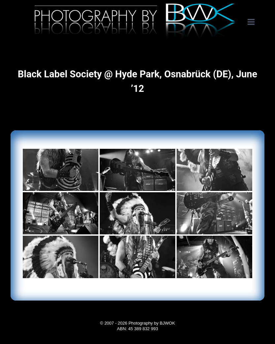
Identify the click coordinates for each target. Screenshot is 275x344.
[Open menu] (254, 22)
